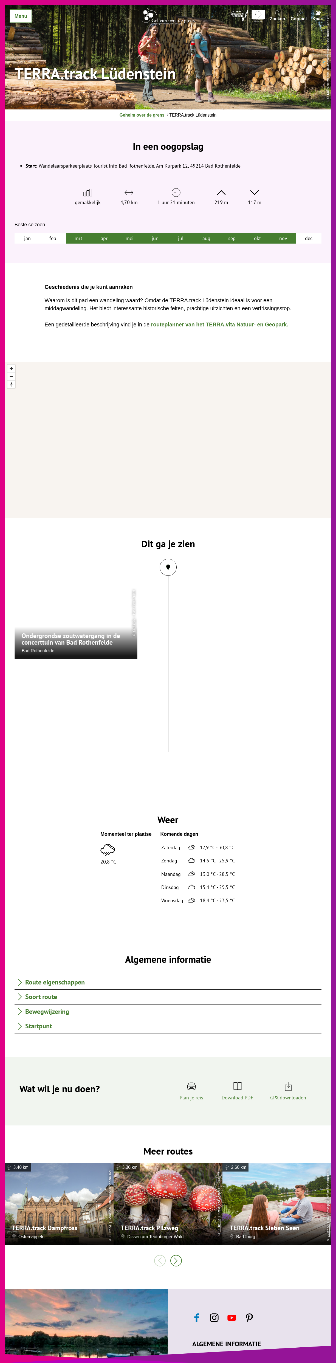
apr (104, 238)
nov (283, 238)
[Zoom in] (11, 369)
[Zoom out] (11, 376)
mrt (78, 238)
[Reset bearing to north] (11, 384)
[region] (168, 440)
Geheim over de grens (142, 115)
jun (155, 238)
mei (130, 238)
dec (308, 238)
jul (180, 238)
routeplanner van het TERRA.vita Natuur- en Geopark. (219, 324)
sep (232, 238)
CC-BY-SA (110, 1230)
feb (52, 238)
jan (27, 238)
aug (206, 238)
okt (257, 238)
